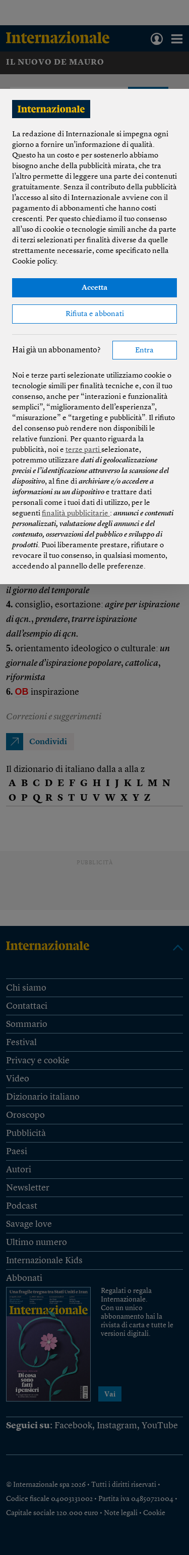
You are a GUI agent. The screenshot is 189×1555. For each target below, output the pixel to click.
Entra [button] (144, 350)
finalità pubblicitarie (76, 513)
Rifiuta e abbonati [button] (95, 314)
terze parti (83, 450)
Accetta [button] (94, 288)
